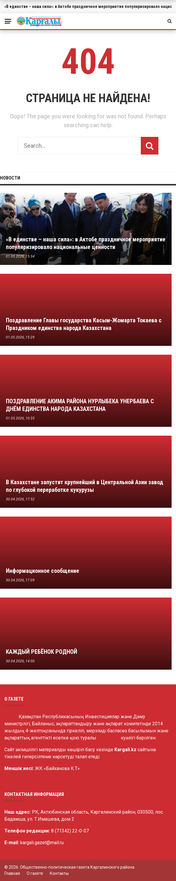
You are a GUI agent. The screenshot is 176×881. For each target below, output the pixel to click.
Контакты (59, 873)
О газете (35, 873)
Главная (12, 873)
